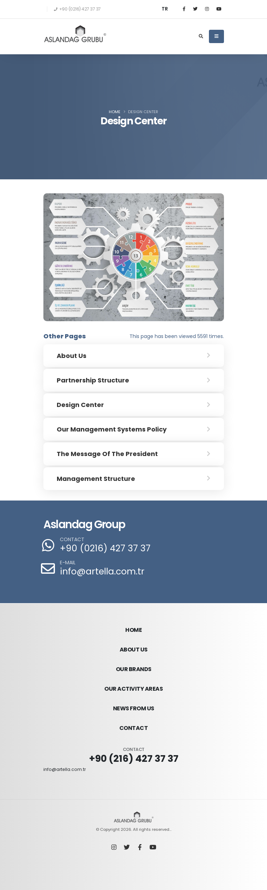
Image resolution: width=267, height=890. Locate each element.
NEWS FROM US (133, 708)
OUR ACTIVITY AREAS (133, 689)
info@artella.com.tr (102, 571)
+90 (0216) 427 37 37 (105, 548)
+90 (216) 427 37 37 (133, 758)
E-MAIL (68, 563)
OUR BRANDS (134, 669)
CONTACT (72, 540)
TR (165, 9)
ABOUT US (134, 650)
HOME (133, 630)
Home (114, 112)
